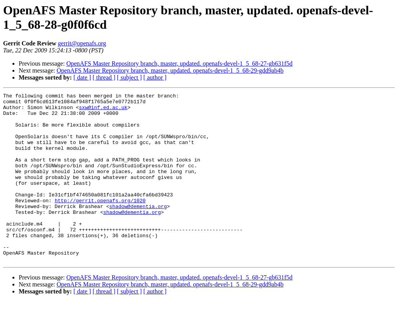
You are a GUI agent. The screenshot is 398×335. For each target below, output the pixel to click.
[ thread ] (104, 77)
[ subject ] (129, 77)
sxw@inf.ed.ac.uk (103, 110)
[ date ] (82, 77)
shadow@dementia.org (138, 229)
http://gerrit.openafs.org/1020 (100, 222)
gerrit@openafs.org (82, 43)
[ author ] (155, 77)
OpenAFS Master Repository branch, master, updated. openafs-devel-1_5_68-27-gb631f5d (179, 63)
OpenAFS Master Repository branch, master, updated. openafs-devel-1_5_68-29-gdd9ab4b (170, 70)
